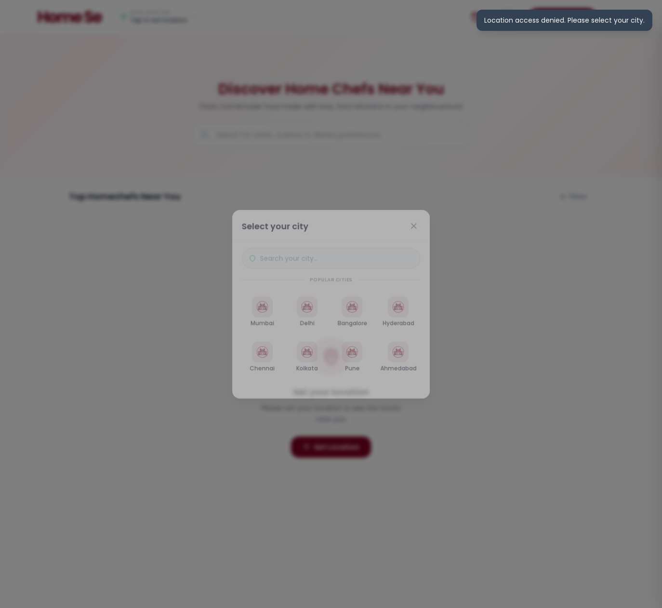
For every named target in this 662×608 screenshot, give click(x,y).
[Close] (416, 224)
